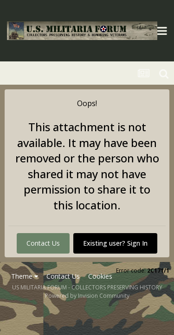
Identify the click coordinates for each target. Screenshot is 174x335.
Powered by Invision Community (87, 296)
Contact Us (43, 243)
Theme (24, 276)
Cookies (100, 276)
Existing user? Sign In (115, 243)
